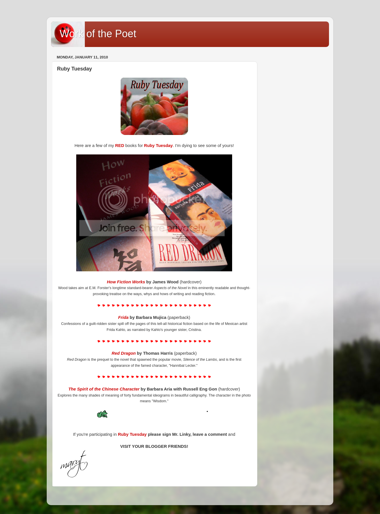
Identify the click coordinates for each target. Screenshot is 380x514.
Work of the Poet (98, 34)
